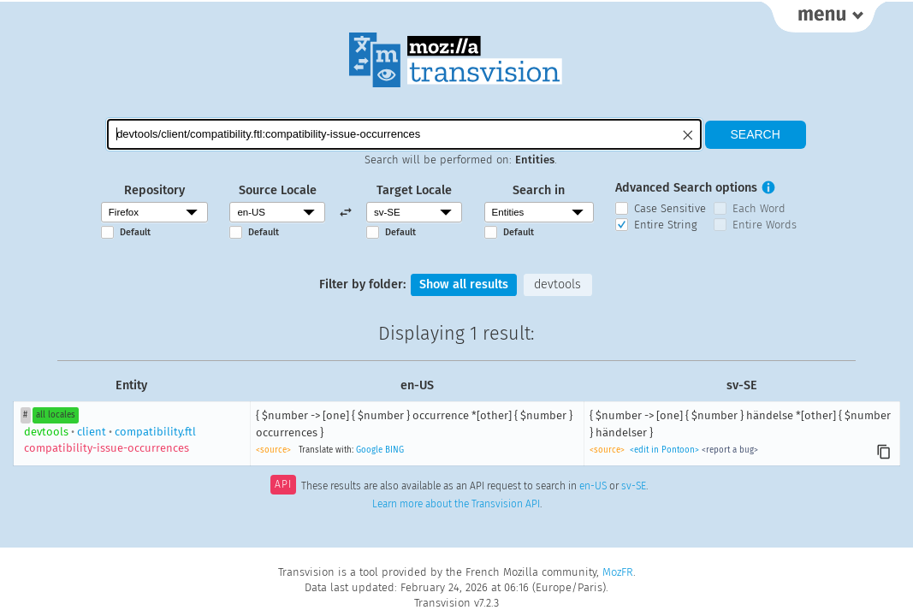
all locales (55, 415)
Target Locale (414, 190)
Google (369, 450)
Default (135, 232)
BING (394, 450)
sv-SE (633, 486)
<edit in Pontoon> (664, 450)
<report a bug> (730, 450)
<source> (273, 450)
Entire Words (764, 224)
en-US (593, 486)
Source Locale (278, 190)
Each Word (759, 208)
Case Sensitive (670, 208)
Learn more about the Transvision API (456, 504)
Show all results (463, 284)
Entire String (665, 224)
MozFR (617, 572)
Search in (539, 190)
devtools (557, 284)
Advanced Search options (686, 188)
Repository (154, 190)
